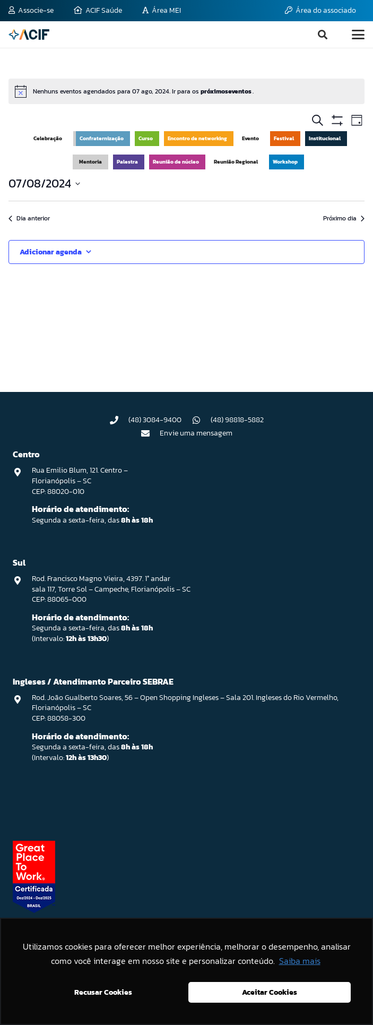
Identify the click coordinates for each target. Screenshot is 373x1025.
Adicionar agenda (51, 252)
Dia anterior (29, 218)
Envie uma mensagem (196, 433)
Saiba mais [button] (299, 960)
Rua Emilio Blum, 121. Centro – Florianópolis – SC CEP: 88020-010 (80, 481)
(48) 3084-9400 (154, 419)
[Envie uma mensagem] (150, 433)
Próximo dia (344, 218)
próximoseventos (227, 91)
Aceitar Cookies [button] (269, 992)
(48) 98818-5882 (237, 419)
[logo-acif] (28, 34)
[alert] (186, 91)
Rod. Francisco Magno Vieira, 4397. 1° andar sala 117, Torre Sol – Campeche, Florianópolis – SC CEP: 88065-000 (111, 589)
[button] (322, 34)
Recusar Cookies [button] (103, 992)
